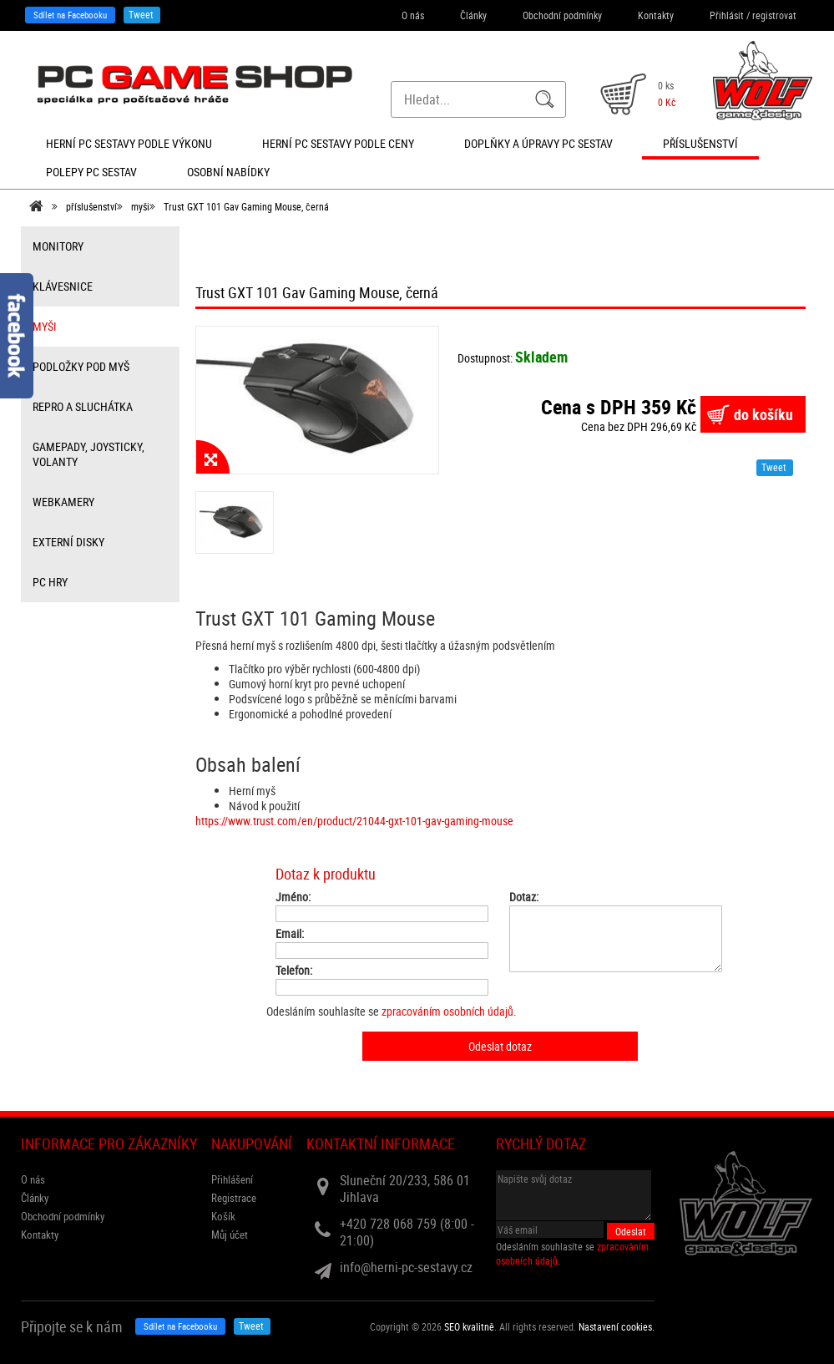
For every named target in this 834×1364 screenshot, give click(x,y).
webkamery (63, 502)
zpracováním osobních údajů (447, 1011)
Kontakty (656, 15)
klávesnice (63, 286)
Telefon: (293, 970)
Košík (223, 1216)
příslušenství (91, 206)
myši (140, 206)
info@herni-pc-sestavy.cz (406, 1267)
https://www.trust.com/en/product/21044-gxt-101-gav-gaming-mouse (354, 821)
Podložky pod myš (81, 366)
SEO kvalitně (469, 1326)
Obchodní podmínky (562, 15)
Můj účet (229, 1234)
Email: (289, 933)
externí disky (68, 542)
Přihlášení (232, 1179)
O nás (413, 15)
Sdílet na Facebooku (70, 14)
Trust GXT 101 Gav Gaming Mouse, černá (246, 206)
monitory (58, 246)
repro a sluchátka (83, 406)
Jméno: (293, 897)
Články (473, 15)
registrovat (774, 15)
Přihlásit (727, 15)
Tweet (141, 14)
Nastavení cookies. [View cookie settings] (617, 1326)
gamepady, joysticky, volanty (88, 454)
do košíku (763, 414)
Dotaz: (523, 897)
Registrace (233, 1197)
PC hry (50, 582)
